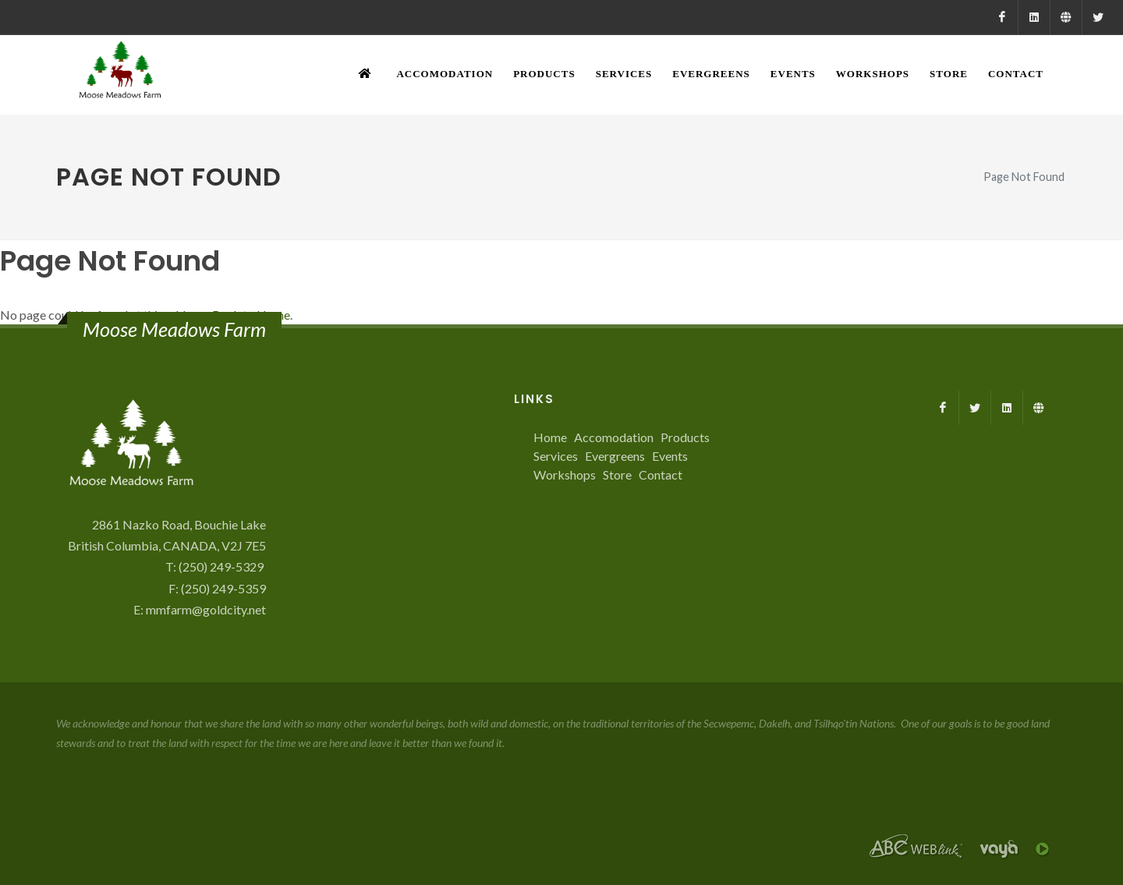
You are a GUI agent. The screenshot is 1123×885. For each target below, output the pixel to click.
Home (550, 437)
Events (670, 455)
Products (685, 437)
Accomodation (614, 437)
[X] (1098, 17)
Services (555, 455)
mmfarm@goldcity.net (206, 609)
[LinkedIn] (1034, 17)
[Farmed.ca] (1066, 17)
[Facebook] (1002, 17)
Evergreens (615, 455)
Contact (660, 474)
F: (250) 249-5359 (217, 588)
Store (617, 474)
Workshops (564, 474)
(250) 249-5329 (222, 566)
